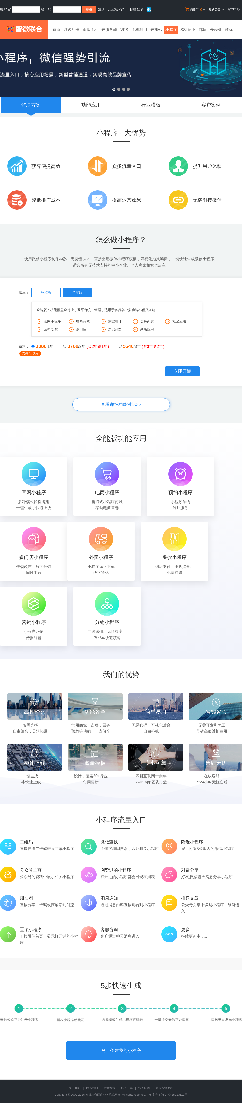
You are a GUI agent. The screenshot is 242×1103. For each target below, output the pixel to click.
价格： (25, 347)
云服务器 (109, 30)
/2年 (86, 346)
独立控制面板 (164, 1088)
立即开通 (182, 371)
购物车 (195, 9)
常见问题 (144, 1088)
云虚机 (216, 30)
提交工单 (127, 1088)
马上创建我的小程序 (121, 1050)
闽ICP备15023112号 (174, 1094)
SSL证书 (187, 30)
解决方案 (31, 104)
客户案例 (211, 104)
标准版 (46, 292)
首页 (56, 30)
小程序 (171, 30)
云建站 (156, 30)
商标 (229, 30)
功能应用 (91, 104)
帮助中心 (234, 9)
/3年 (141, 346)
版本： (24, 293)
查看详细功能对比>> (121, 404)
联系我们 (92, 1088)
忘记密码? (116, 9)
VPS (124, 30)
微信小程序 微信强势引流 (121, 64)
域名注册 (71, 30)
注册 (101, 9)
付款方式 (109, 1088)
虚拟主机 (90, 30)
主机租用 (139, 30)
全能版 (77, 292)
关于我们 (74, 1088)
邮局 (203, 30)
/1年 (42, 346)
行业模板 (151, 104)
